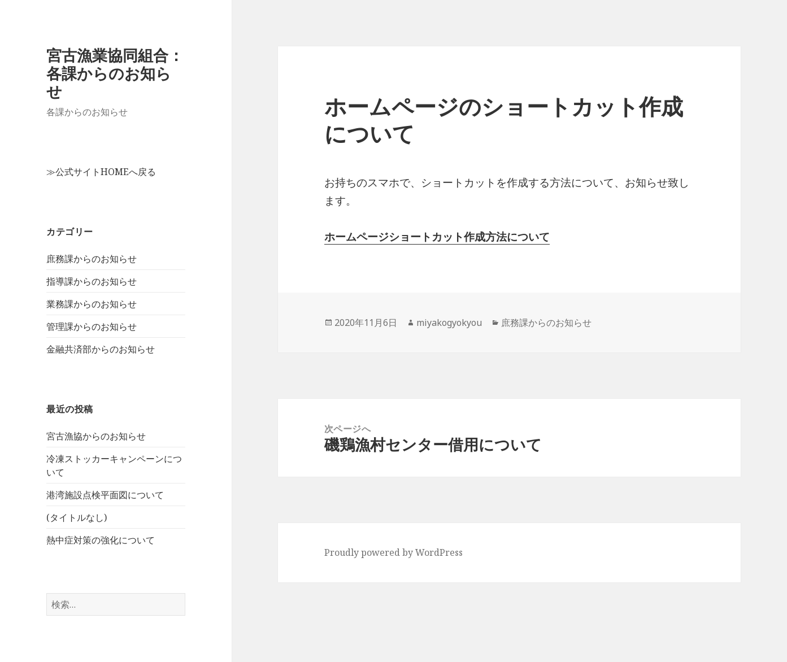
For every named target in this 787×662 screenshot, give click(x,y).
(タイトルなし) (76, 517)
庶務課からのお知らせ (91, 258)
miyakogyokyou (449, 322)
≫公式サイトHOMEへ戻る (101, 172)
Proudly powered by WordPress (393, 552)
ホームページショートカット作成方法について (437, 236)
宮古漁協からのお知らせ (96, 436)
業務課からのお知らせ (91, 304)
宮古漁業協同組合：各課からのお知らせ (115, 73)
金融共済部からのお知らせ (100, 349)
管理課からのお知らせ (91, 326)
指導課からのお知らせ (91, 281)
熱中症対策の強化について (100, 540)
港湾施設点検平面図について (105, 495)
